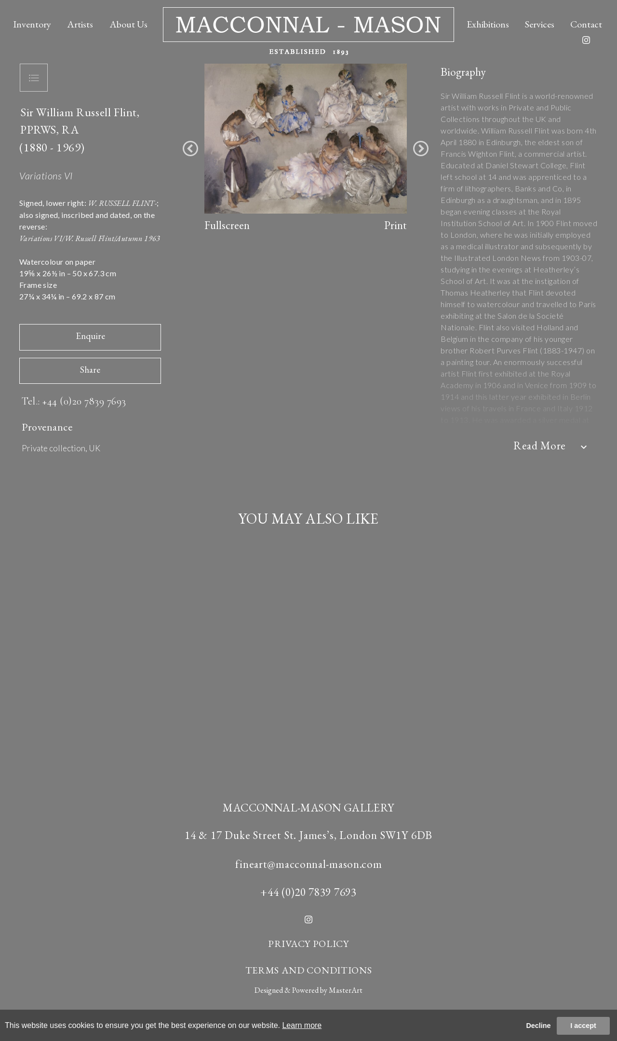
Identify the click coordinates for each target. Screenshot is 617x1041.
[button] (190, 148)
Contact (586, 24)
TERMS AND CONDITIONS (308, 970)
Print (395, 225)
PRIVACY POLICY (308, 943)
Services (539, 24)
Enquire (90, 336)
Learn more (302, 1025)
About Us (128, 24)
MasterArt (345, 990)
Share (90, 370)
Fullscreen (227, 225)
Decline (538, 1025)
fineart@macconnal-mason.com (308, 864)
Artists (80, 24)
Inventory (32, 24)
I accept (583, 1025)
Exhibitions (488, 24)
